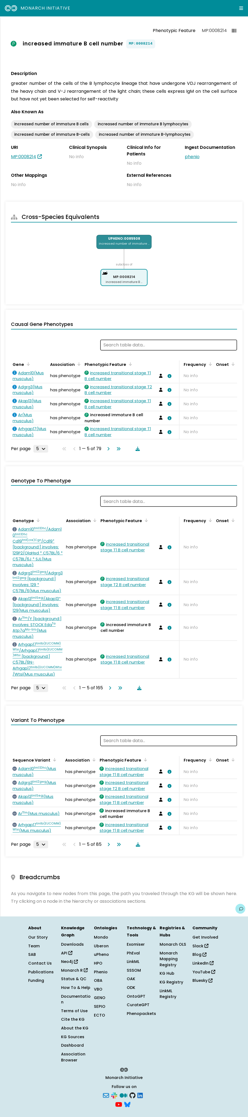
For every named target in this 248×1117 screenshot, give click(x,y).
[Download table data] (136, 449)
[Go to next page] (107, 449)
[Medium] (123, 1094)
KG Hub (167, 973)
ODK (131, 987)
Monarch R (74, 970)
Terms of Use (74, 1011)
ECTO (99, 1015)
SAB (32, 954)
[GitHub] (132, 1094)
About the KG (74, 1028)
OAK (131, 979)
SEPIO (99, 1006)
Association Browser (73, 1057)
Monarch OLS (173, 944)
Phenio (101, 972)
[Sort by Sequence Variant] (53, 759)
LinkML (133, 961)
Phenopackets (141, 1013)
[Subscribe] (106, 1094)
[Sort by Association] (78, 364)
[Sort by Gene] (27, 364)
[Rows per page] (40, 449)
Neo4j (69, 961)
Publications (41, 972)
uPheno (101, 954)
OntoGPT (136, 996)
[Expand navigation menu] (241, 8)
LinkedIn (203, 963)
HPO (98, 963)
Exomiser (136, 944)
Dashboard (72, 1045)
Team (34, 946)
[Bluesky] (127, 1103)
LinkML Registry (168, 994)
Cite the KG (73, 1019)
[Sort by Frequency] (209, 364)
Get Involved (205, 937)
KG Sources (72, 1037)
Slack (200, 946)
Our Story (38, 937)
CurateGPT (138, 1005)
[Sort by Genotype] (37, 520)
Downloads (72, 944)
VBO (98, 989)
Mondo (101, 937)
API (66, 953)
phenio (192, 157)
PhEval (133, 953)
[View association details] (168, 376)
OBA (98, 980)
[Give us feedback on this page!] (240, 909)
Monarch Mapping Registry (169, 959)
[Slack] (114, 1094)
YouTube (203, 972)
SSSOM (134, 970)
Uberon (101, 946)
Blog (199, 954)
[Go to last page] (117, 449)
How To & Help (75, 987)
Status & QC (73, 979)
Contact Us (40, 963)
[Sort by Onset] (232, 364)
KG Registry (171, 982)
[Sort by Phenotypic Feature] (129, 364)
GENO (99, 997)
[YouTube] (118, 1103)
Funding (36, 980)
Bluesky (202, 980)
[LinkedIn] (140, 1094)
